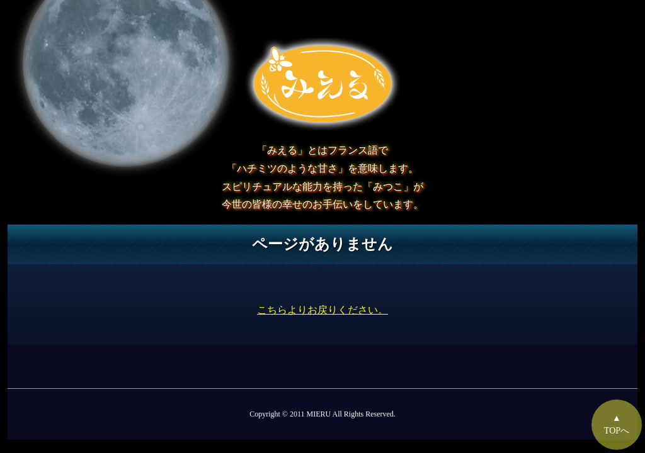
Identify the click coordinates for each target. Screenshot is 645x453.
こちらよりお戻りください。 (322, 310)
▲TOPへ (616, 424)
